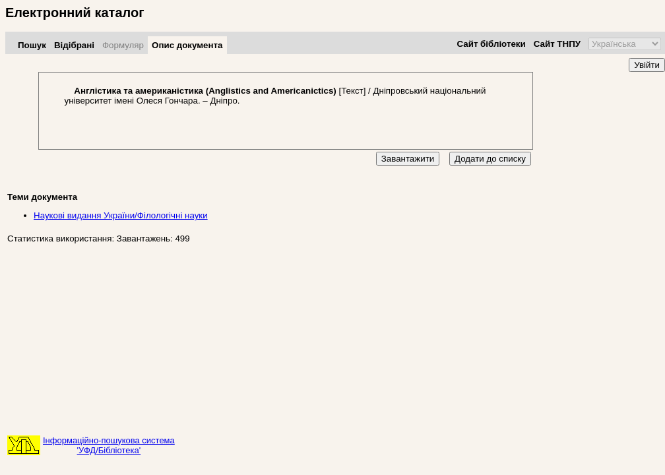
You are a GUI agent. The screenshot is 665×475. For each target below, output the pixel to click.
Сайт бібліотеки (491, 44)
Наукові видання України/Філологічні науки (121, 215)
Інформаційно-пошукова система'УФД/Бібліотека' (109, 445)
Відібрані (74, 45)
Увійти (647, 65)
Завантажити (407, 159)
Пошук (32, 45)
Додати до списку (490, 159)
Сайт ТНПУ (557, 44)
